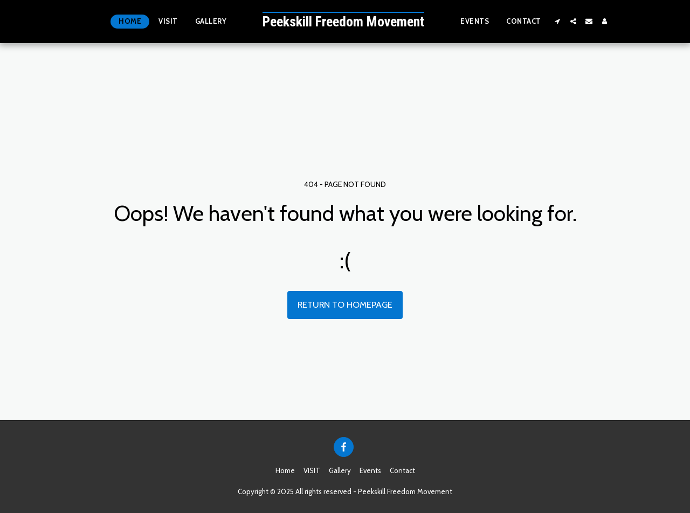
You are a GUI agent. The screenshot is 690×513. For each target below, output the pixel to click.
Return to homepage (345, 304)
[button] (557, 21)
